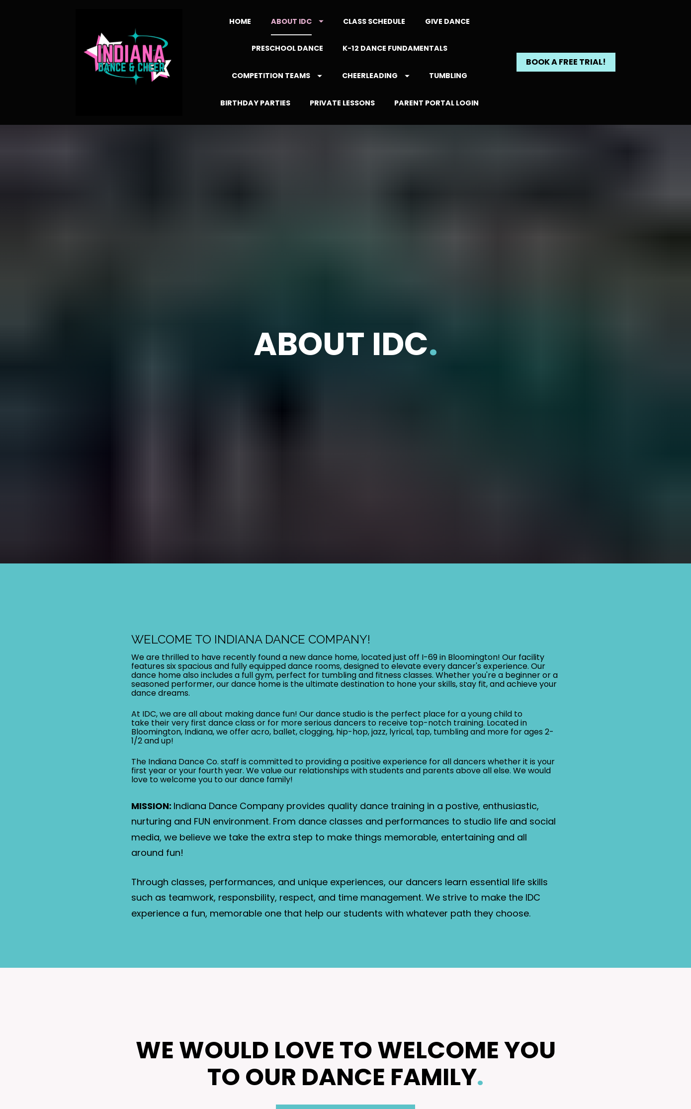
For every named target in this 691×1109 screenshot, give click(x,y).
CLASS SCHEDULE (374, 21)
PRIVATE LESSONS (342, 103)
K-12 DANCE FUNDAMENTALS (395, 48)
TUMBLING (448, 76)
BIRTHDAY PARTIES (255, 103)
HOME (240, 21)
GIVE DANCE (447, 21)
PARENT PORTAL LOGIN (436, 103)
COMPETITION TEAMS (277, 76)
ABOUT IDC (297, 21)
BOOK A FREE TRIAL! (566, 62)
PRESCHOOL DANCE (287, 48)
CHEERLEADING (376, 76)
